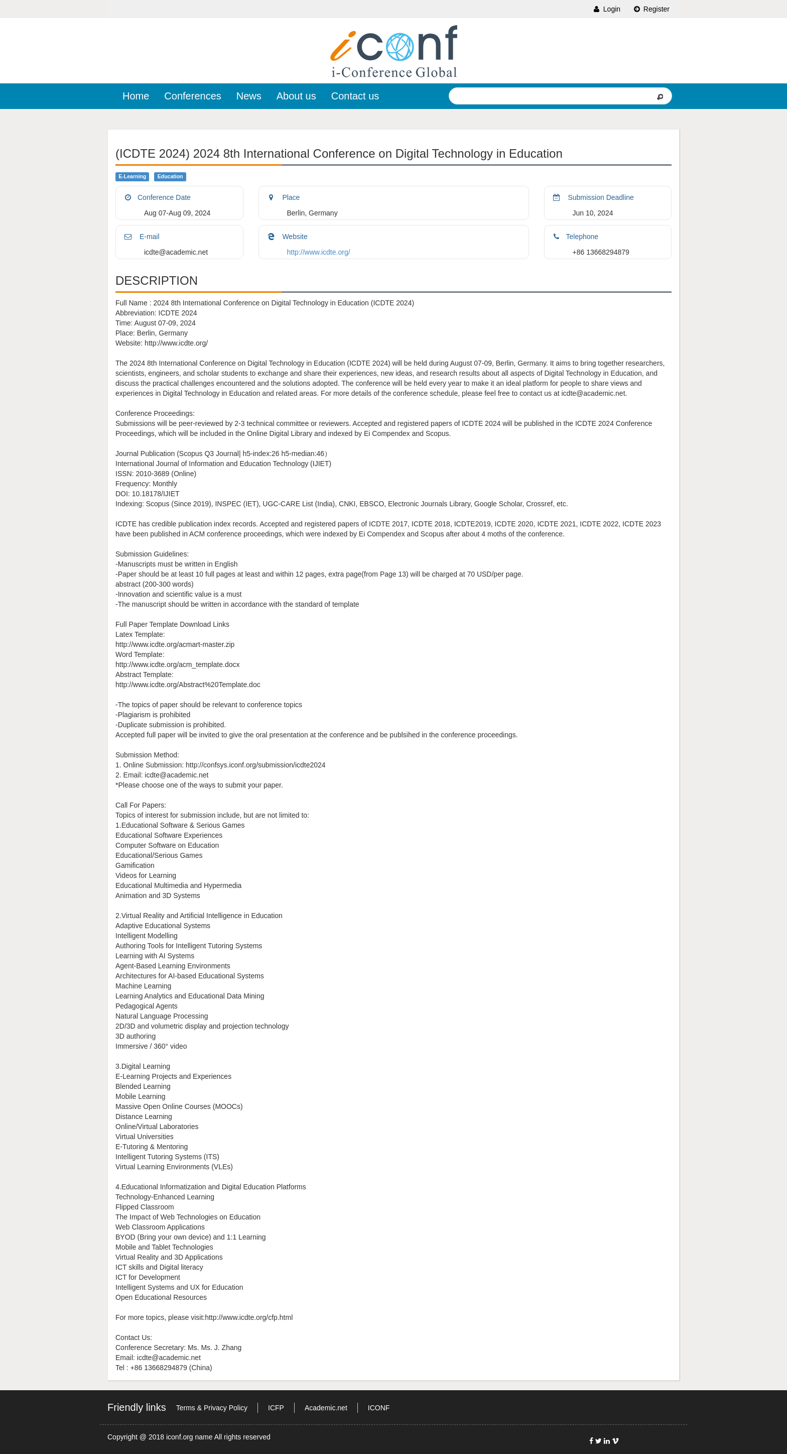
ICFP (276, 1408)
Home (135, 95)
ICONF (379, 1408)
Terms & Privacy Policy (211, 1408)
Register (651, 9)
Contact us (355, 95)
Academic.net (326, 1408)
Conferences (192, 95)
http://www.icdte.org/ (318, 252)
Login (606, 9)
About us (296, 95)
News (248, 95)
